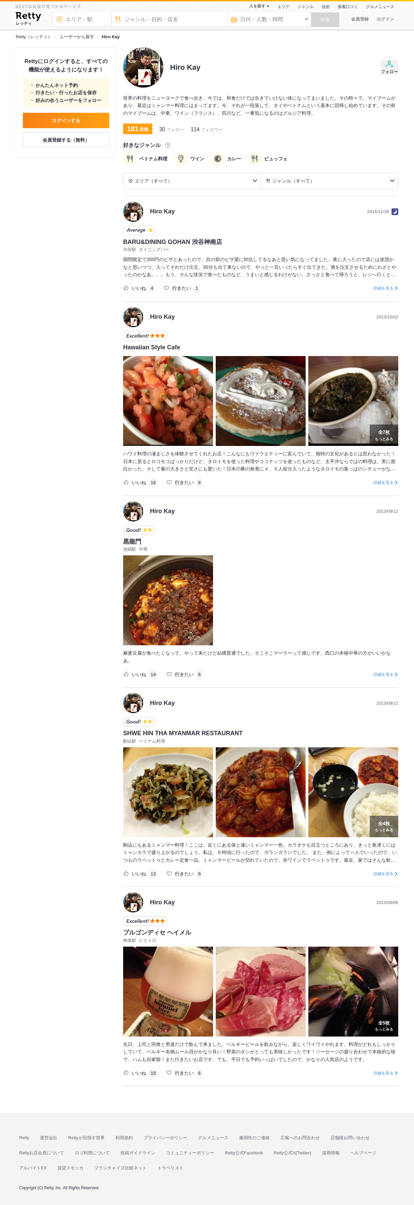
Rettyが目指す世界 (86, 1137)
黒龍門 (132, 541)
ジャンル (306, 6)
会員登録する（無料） (66, 140)
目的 (326, 6)
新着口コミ (348, 6)
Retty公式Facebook (244, 1152)
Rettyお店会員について (41, 1152)
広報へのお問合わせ (300, 1137)
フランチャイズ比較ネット (120, 1167)
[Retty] (28, 17)
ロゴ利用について (92, 1152)
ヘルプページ (363, 1152)
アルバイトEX (33, 1167)
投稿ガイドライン (137, 1152)
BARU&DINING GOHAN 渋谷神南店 (172, 242)
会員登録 (360, 18)
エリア (283, 6)
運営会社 (48, 1137)
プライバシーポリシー (165, 1137)
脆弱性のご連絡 (254, 1137)
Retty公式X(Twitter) (292, 1152)
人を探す (257, 6)
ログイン (385, 18)
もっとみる (384, 435)
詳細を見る (383, 288)
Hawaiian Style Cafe (151, 347)
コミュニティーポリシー (190, 1152)
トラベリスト (170, 1167)
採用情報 (331, 1152)
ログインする (66, 120)
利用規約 (124, 1137)
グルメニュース (380, 6)
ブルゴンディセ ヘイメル (157, 932)
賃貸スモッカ (70, 1167)
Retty (24, 1137)
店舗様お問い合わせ (350, 1137)
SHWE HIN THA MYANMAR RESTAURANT (183, 733)
